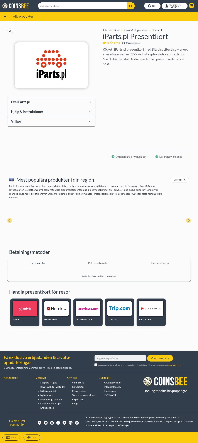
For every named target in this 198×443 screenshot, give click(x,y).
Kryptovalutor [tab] (37, 263)
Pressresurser (79, 390)
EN (152, 6)
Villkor (16, 121)
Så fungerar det (48, 390)
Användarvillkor (112, 382)
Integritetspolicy (112, 386)
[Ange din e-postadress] (120, 358)
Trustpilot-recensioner (84, 395)
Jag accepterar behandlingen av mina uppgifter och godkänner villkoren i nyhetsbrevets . (139, 365)
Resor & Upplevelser (136, 30)
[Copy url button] (10, 31)
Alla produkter (23, 16)
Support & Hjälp (48, 382)
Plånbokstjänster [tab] (98, 263)
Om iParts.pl (20, 102)
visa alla (179, 180)
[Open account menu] (175, 6)
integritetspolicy (173, 365)
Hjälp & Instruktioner (27, 112)
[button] (191, 5)
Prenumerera (160, 358)
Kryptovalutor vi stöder (52, 386)
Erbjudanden (47, 407)
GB (32, 437)
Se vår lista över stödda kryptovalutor (99, 276)
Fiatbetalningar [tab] (160, 263)
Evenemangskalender (51, 399)
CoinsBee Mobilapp (50, 403)
